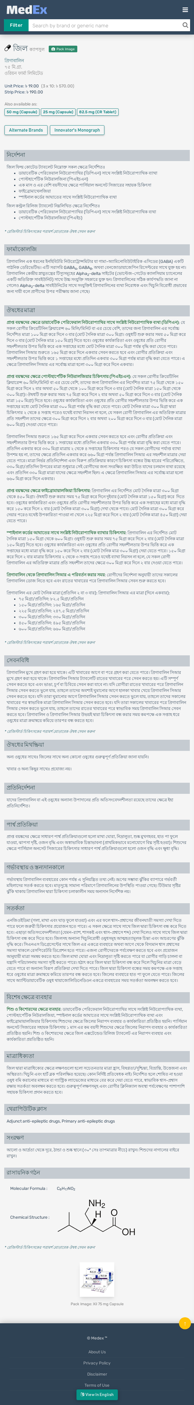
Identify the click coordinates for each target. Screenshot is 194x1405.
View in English (97, 1394)
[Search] (185, 25)
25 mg (58, 112)
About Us (97, 1351)
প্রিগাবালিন (14, 60)
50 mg (22, 112)
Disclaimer (97, 1374)
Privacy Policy (97, 1363)
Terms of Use (97, 1385)
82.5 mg (97, 112)
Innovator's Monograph (77, 130)
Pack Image (63, 49)
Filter (16, 25)
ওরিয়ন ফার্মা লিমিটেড (24, 73)
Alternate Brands (26, 130)
